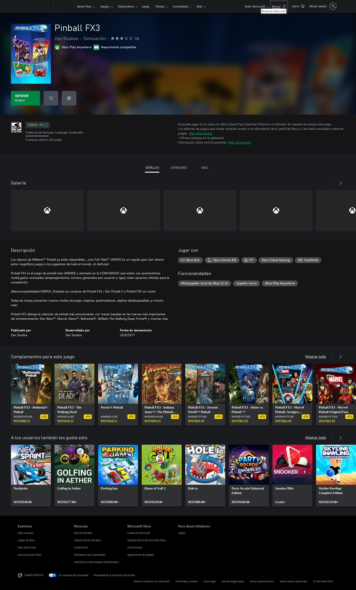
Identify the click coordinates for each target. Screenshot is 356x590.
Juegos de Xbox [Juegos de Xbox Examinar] (26, 540)
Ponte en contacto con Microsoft (151, 581)
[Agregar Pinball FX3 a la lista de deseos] (51, 98)
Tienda (159, 6)
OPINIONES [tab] (179, 167)
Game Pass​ (84, 6)
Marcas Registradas (233, 581)
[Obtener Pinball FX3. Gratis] (25, 98)
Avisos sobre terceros (262, 581)
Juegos (104, 6)
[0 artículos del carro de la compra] (298, 5)
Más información (200, 133)
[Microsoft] (33, 6)
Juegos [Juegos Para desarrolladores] (181, 532)
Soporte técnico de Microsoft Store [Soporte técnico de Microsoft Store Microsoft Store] (146, 540)
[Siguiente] (340, 183)
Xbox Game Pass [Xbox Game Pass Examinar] (27, 547)
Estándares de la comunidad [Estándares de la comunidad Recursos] (89, 554)
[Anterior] (331, 183)
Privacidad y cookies (187, 581)
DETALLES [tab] (152, 167)
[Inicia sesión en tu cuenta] (322, 6)
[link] (31, 395)
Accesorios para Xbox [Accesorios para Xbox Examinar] (29, 554)
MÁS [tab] (204, 167)
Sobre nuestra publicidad (293, 581)
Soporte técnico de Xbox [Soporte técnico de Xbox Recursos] (87, 540)
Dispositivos (126, 6)
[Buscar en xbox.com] (279, 6)
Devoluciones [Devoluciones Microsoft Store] (134, 547)
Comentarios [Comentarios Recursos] (81, 547)
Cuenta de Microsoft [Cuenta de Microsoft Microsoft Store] (138, 532)
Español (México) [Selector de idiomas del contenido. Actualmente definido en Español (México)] (34, 574)
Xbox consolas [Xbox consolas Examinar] (25, 532)
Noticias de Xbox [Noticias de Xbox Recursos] (83, 532)
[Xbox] (63, 6)
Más (199, 6)
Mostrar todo (315, 356)
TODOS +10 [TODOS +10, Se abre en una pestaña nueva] (37, 125)
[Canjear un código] (69, 98)
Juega (145, 6)
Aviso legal (210, 581)
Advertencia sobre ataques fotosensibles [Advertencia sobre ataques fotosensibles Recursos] (96, 561)
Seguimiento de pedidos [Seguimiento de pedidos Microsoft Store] (140, 554)
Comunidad (180, 6)
